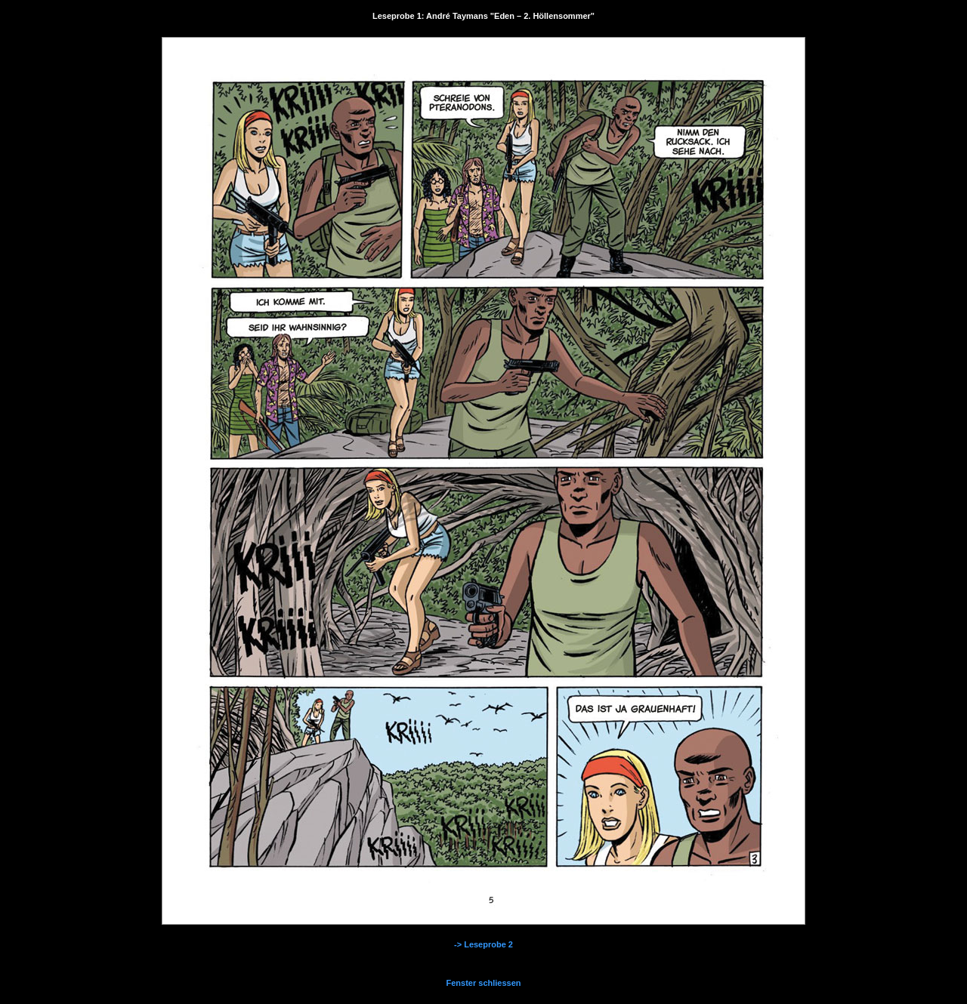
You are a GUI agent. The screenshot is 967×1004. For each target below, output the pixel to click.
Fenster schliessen (483, 982)
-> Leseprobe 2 (483, 944)
